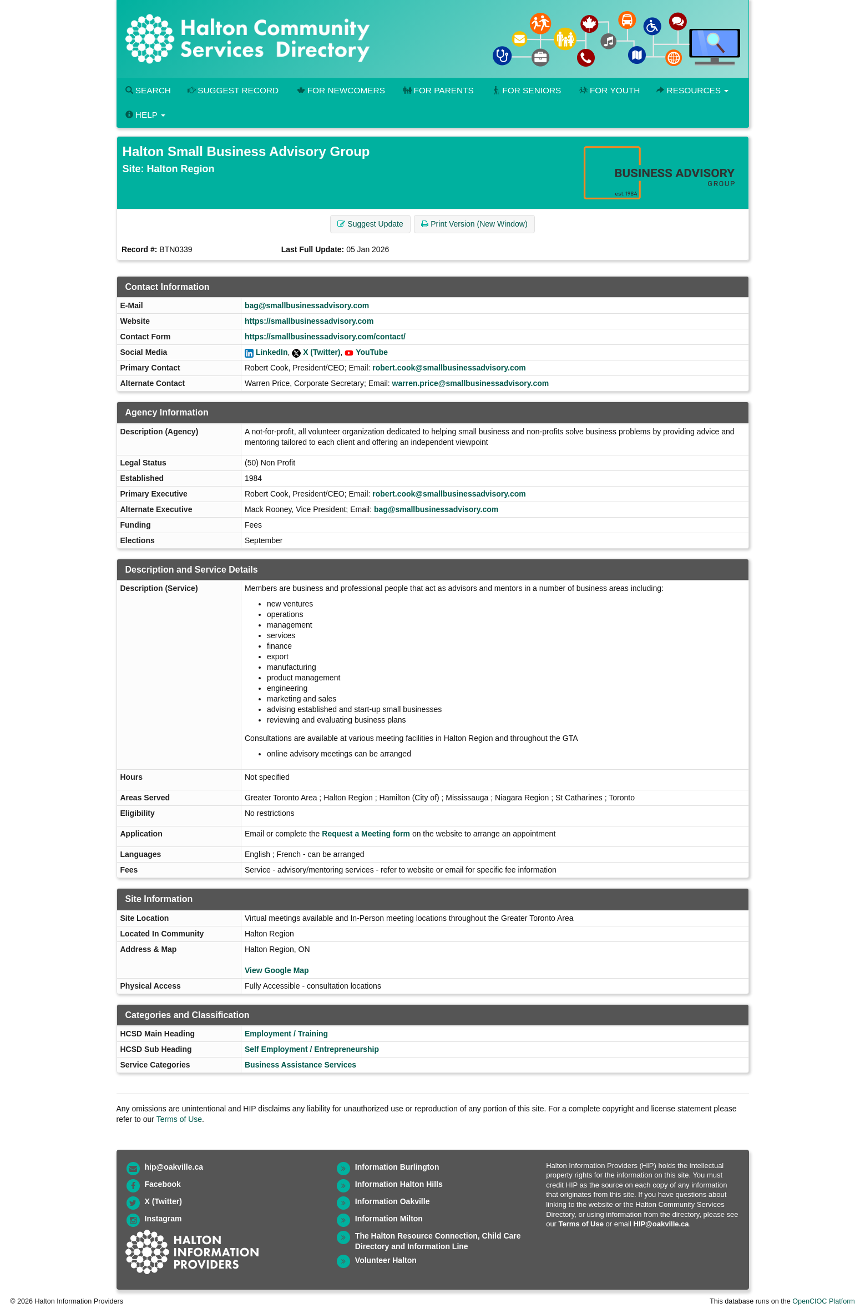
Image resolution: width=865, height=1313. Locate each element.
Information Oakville (392, 1201)
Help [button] (145, 114)
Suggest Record (233, 90)
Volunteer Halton (386, 1260)
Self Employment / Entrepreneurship (312, 1049)
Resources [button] (692, 90)
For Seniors (526, 90)
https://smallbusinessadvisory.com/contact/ (325, 336)
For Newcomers (340, 90)
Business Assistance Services (300, 1064)
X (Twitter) (321, 352)
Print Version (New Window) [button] (474, 223)
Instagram (163, 1218)
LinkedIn (272, 352)
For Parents (438, 90)
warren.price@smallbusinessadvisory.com (470, 383)
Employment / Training (286, 1033)
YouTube (372, 352)
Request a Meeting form (366, 833)
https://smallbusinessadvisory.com (309, 321)
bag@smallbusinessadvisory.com (307, 305)
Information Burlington (397, 1166)
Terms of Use (179, 1119)
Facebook (163, 1184)
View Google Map (277, 970)
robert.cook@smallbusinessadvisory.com (448, 367)
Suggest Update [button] (370, 223)
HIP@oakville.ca (661, 1224)
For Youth (609, 90)
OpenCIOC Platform (823, 1301)
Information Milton (389, 1218)
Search (148, 90)
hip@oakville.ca (174, 1166)
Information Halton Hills (399, 1184)
